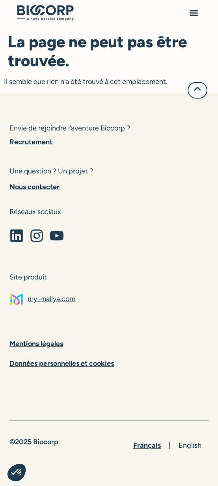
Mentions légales (36, 343)
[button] (194, 14)
